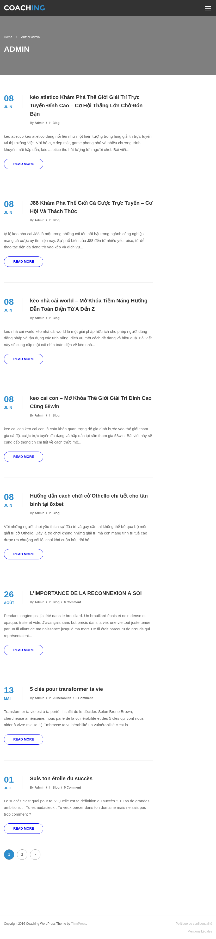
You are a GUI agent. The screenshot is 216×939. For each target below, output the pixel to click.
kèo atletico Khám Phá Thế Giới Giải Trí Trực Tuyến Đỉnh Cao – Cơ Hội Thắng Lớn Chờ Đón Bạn (86, 105)
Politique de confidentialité (194, 923)
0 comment (72, 602)
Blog (56, 123)
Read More (23, 164)
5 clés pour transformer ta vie (66, 689)
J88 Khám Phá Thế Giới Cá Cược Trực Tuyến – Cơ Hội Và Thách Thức (91, 207)
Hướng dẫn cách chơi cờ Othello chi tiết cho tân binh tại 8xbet (89, 500)
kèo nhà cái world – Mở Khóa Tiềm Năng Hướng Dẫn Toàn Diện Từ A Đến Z (88, 305)
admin (39, 123)
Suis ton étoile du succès (61, 778)
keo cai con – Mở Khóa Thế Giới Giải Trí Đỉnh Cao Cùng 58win (91, 402)
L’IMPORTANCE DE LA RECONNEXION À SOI (86, 593)
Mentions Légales (200, 931)
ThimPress (78, 923)
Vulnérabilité (62, 698)
